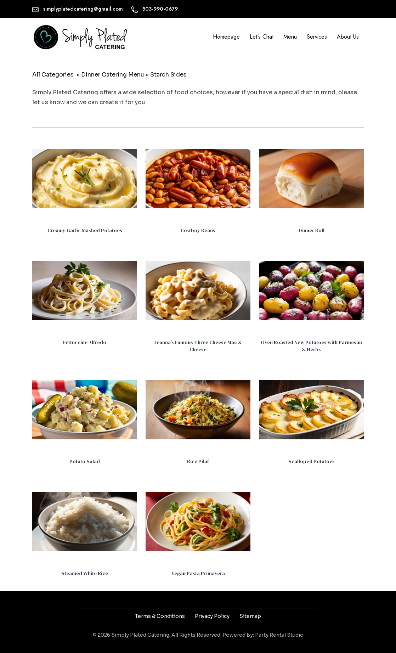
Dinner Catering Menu (112, 74)
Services (317, 37)
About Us (348, 37)
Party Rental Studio (279, 635)
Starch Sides (168, 74)
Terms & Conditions (160, 616)
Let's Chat (261, 37)
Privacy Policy (212, 616)
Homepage (226, 37)
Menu (290, 37)
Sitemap (250, 616)
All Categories (53, 74)
